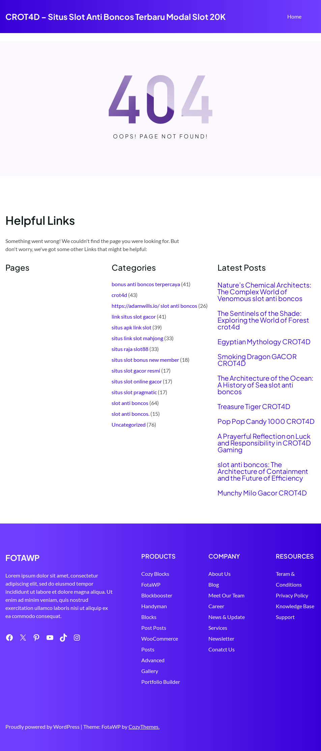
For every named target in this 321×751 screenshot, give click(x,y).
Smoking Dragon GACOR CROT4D (257, 360)
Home (294, 16)
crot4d (119, 295)
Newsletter (221, 638)
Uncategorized (129, 424)
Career (216, 606)
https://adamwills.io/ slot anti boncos (154, 305)
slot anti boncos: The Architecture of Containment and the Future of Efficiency (262, 471)
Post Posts (153, 627)
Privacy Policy (292, 595)
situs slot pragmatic (134, 392)
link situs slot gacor (134, 316)
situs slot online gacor (137, 381)
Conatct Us (221, 649)
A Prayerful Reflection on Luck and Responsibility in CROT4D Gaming (264, 443)
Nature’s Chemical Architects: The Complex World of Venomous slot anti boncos (264, 291)
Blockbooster (156, 595)
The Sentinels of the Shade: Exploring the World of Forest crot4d (263, 320)
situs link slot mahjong (137, 338)
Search (313, 17)
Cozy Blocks (155, 573)
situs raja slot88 (130, 349)
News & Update (226, 617)
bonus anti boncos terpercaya (146, 284)
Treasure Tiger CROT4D (253, 406)
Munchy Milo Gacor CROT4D (262, 492)
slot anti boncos (130, 403)
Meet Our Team (226, 595)
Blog (213, 584)
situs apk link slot (131, 327)
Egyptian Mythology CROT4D (264, 341)
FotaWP (150, 584)
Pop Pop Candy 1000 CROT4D (266, 421)
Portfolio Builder (160, 681)
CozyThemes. (143, 726)
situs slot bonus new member (145, 359)
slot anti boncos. (130, 413)
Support (285, 617)
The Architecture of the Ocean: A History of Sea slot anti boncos (265, 385)
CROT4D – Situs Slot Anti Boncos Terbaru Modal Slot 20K (115, 16)
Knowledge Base (295, 606)
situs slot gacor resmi (136, 370)
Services (217, 627)
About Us (219, 573)
